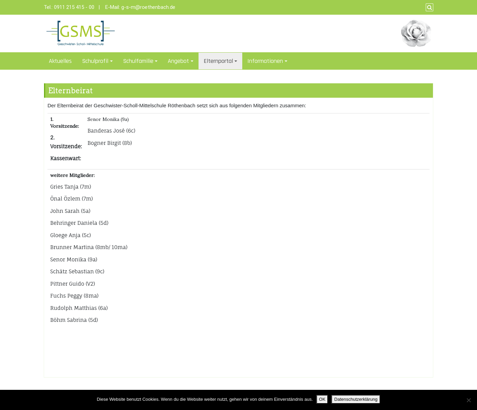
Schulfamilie (138, 61)
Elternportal (218, 61)
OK (322, 399)
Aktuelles (60, 61)
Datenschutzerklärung (355, 399)
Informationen (265, 61)
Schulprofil (95, 61)
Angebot (178, 61)
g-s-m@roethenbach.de (148, 7)
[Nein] (468, 400)
